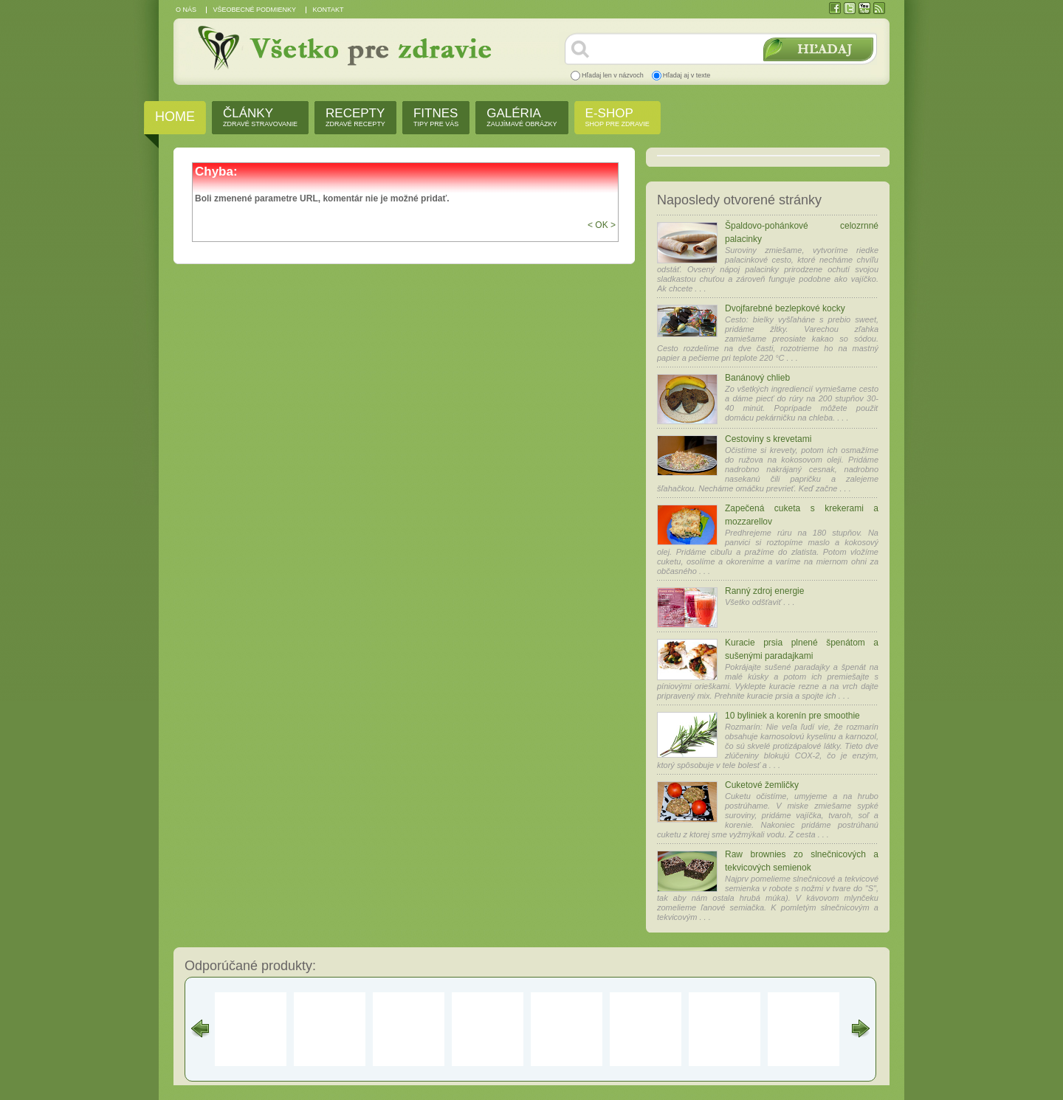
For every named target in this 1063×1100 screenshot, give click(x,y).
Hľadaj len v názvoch (613, 75)
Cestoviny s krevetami (768, 439)
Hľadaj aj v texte (687, 75)
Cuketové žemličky (762, 785)
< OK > (602, 225)
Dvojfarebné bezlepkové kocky (785, 308)
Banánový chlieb (757, 378)
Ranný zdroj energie (764, 591)
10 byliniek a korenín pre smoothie (792, 715)
